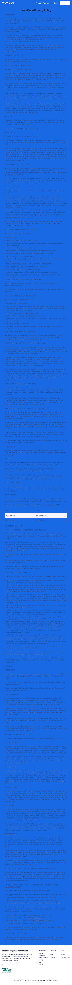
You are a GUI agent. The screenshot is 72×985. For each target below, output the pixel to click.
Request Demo (65, 3)
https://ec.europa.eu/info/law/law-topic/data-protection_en (22, 41)
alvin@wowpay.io (55, 658)
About (52, 954)
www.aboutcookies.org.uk (12, 886)
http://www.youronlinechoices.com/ (42, 920)
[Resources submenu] (47, 3)
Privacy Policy (65, 958)
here (35, 862)
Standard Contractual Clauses (23, 378)
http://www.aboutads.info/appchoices (33, 923)
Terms (63, 954)
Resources (42, 955)
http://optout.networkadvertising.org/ (40, 915)
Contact (52, 958)
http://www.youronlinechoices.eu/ (41, 907)
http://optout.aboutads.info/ (36, 918)
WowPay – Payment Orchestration (15, 951)
